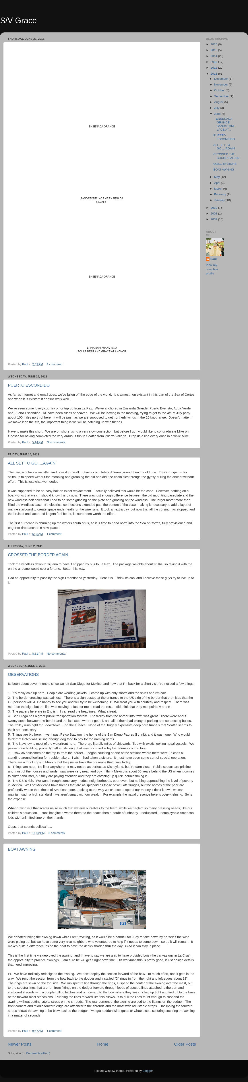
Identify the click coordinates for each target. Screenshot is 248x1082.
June (217, 113)
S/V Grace (18, 20)
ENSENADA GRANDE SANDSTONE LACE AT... (224, 124)
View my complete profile (212, 269)
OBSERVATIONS (23, 674)
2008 (214, 213)
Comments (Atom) (38, 1053)
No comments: (57, 442)
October (220, 90)
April (217, 183)
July (217, 107)
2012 (214, 67)
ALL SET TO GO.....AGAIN (31, 463)
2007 (214, 219)
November (221, 84)
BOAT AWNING (22, 849)
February (220, 194)
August (219, 102)
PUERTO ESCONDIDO (29, 385)
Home (102, 1044)
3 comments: (57, 833)
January (220, 200)
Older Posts (185, 1044)
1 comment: (55, 364)
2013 (214, 62)
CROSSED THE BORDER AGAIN (38, 555)
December (221, 78)
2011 (214, 73)
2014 (214, 56)
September (222, 96)
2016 (214, 44)
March (218, 188)
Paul (213, 259)
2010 (214, 207)
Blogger (148, 1070)
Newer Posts (19, 1044)
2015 (214, 50)
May (217, 177)
